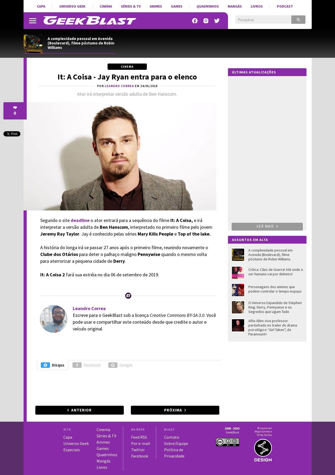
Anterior (81, 410)
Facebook (86, 365)
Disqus (52, 365)
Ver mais (267, 226)
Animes (156, 6)
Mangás (235, 6)
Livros (257, 6)
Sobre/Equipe (176, 443)
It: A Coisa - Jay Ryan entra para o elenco (127, 77)
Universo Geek (72, 6)
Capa (41, 6)
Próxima (173, 410)
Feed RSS (139, 437)
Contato (171, 437)
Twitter (138, 449)
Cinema (106, 6)
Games (176, 6)
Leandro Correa (89, 308)
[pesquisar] (259, 20)
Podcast (285, 6)
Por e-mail (140, 443)
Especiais (71, 449)
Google (120, 365)
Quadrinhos (208, 6)
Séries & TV (131, 6)
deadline (80, 220)
